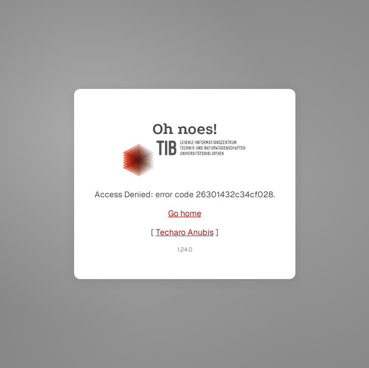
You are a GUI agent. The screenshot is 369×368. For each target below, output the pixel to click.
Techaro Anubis (185, 232)
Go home (184, 213)
